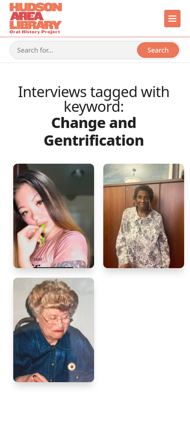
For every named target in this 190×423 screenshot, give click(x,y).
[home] (35, 18)
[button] (172, 18)
